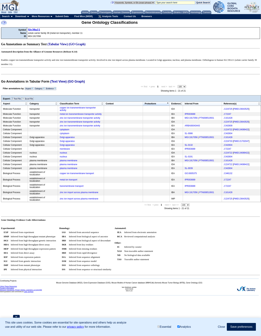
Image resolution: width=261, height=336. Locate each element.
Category (39, 89)
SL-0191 (189, 156)
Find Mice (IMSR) (83, 16)
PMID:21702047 (241, 141)
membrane (65, 149)
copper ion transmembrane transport (77, 173)
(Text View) (58, 81)
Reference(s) (230, 103)
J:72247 (227, 114)
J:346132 (228, 173)
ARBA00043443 (192, 125)
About (3, 12)
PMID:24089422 (241, 129)
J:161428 (228, 118)
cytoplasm (64, 129)
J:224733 (228, 141)
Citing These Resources (8, 286)
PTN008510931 (206, 118)
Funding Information (7, 288)
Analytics (184, 326)
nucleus (63, 153)
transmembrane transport (72, 186)
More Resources (41, 16)
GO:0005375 (191, 173)
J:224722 (228, 129)
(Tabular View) (58, 44)
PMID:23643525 (241, 109)
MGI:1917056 (191, 118)
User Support (28, 292)
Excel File (28, 99)
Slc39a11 (34, 29)
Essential (164, 326)
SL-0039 (189, 168)
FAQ (16, 12)
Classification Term (69, 103)
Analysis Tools (108, 16)
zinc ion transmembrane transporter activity (80, 118)
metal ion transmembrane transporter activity (81, 114)
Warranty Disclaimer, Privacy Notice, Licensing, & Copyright (21, 290)
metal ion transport (68, 179)
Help (10, 12)
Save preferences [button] (241, 326)
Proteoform (150, 103)
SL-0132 (189, 145)
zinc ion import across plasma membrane (79, 192)
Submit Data (62, 16)
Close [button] (221, 326)
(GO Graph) (77, 44)
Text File (16, 99)
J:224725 (228, 109)
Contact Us (130, 16)
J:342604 (228, 133)
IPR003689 (190, 114)
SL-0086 (189, 133)
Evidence (51, 89)
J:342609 (228, 125)
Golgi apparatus (67, 137)
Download (20, 16)
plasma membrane (68, 160)
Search (6, 16)
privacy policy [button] (75, 326)
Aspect (29, 89)
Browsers (147, 16)
